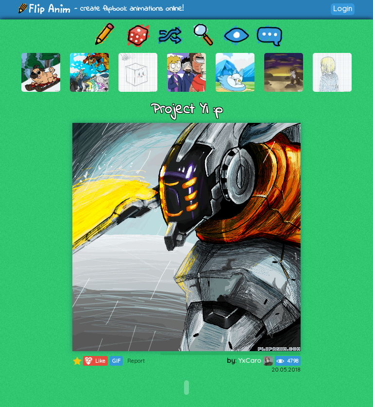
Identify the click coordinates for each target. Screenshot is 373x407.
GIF (116, 360)
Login (342, 8)
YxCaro (255, 360)
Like (94, 361)
